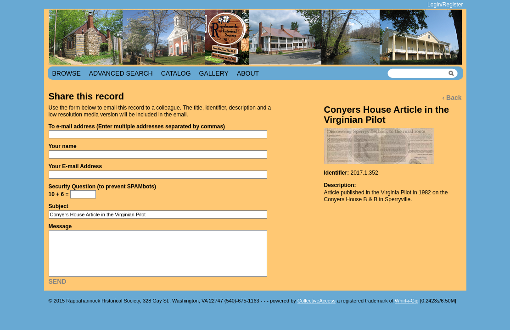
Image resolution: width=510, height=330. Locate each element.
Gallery (214, 73)
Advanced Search (121, 73)
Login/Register (445, 4)
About (248, 73)
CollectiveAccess (316, 300)
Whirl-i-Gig (407, 300)
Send (58, 281)
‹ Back (451, 97)
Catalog (176, 73)
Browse (66, 73)
